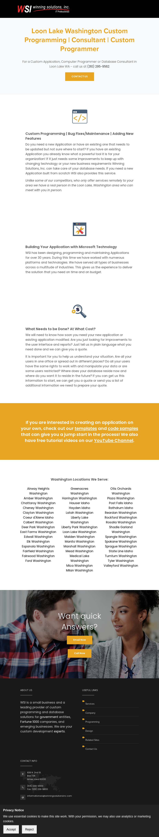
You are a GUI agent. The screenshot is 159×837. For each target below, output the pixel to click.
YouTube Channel (113, 440)
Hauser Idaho (79, 503)
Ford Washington (38, 561)
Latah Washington (79, 513)
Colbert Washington (38, 522)
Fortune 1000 (29, 722)
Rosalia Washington (121, 522)
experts (59, 731)
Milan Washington (79, 570)
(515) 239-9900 (35, 785)
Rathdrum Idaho (121, 508)
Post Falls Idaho (121, 503)
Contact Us (91, 749)
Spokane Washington (121, 542)
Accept (11, 829)
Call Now (79, 653)
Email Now (79, 640)
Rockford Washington (121, 517)
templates (86, 428)
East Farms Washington (38, 532)
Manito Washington (79, 542)
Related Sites (92, 740)
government (49, 717)
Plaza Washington (120, 498)
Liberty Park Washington (79, 527)
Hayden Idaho (79, 508)
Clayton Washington (38, 513)
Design (89, 730)
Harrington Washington (79, 498)
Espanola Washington (38, 546)
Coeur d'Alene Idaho (38, 517)
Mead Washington (79, 551)
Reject (29, 829)
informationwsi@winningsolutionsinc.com (49, 795)
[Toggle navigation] (136, 6)
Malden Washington (79, 537)
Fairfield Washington (38, 551)
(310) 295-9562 (98, 66)
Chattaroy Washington (38, 503)
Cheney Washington (38, 508)
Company (90, 712)
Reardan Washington (121, 513)
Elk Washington (38, 542)
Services (90, 703)
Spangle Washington (120, 537)
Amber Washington (38, 498)
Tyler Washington (121, 561)
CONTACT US (80, 76)
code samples (123, 428)
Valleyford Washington (121, 566)
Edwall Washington (38, 537)
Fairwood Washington (38, 556)
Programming (92, 721)
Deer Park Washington (38, 527)
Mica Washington (79, 566)
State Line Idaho (121, 551)
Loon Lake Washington (79, 532)
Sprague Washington (121, 546)
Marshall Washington (79, 546)
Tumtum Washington (121, 556)
